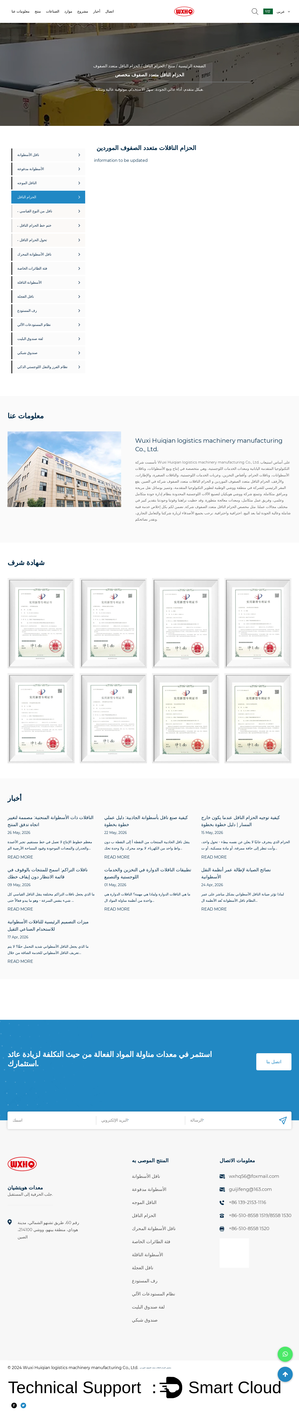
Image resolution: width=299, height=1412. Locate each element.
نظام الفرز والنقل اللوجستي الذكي (48, 366)
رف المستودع (48, 310)
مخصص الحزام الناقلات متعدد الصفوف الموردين (155, 1368)
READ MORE (20, 857)
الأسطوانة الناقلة (48, 282)
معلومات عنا (21, 11)
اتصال (109, 11)
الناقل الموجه (48, 182)
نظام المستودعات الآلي (48, 324)
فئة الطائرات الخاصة (48, 268)
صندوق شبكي (48, 352)
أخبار (96, 11)
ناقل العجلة (48, 296)
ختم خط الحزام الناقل (50, 225)
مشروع (82, 11)
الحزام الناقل (154, 66)
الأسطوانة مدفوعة (48, 168)
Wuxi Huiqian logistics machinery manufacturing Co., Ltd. (80, 1367)
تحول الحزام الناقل (50, 239)
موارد (68, 11)
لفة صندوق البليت (48, 338)
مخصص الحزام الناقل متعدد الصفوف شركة (217, 507)
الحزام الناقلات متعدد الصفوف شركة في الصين (176, 481)
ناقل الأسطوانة (48, 154)
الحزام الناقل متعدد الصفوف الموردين (242, 481)
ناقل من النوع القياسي (50, 211)
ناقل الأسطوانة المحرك (48, 254)
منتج (38, 11)
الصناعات (52, 11)
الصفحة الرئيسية (192, 66)
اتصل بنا (273, 1062)
